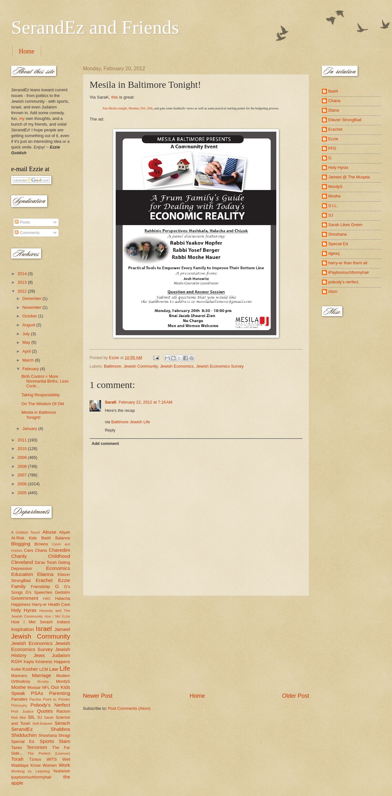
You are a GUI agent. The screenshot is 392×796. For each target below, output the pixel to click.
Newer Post (98, 696)
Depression (21, 568)
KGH (16, 661)
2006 (23, 483)
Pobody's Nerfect (50, 705)
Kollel (16, 669)
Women (50, 765)
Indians (63, 621)
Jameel (62, 629)
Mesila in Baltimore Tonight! (38, 414)
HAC (47, 598)
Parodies (19, 699)
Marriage (41, 675)
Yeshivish (61, 771)
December (32, 298)
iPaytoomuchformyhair (348, 272)
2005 (23, 492)
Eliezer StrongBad (344, 119)
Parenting (59, 693)
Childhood (59, 556)
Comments (27, 232)
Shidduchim (24, 735)
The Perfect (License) (49, 753)
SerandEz (22, 729)
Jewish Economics (177, 366)
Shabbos (60, 729)
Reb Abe (18, 717)
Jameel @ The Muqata (349, 177)
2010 (23, 448)
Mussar (34, 687)
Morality (43, 681)
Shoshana (48, 735)
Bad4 (46, 538)
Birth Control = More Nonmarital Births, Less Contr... (45, 381)
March (28, 360)
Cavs (28, 550)
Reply (110, 430)
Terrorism (37, 747)
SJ (39, 717)
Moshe (18, 687)
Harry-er (39, 604)
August (29, 324)
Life (65, 668)
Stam (64, 741)
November (32, 307)
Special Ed (338, 243)
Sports (47, 741)
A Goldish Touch (25, 532)
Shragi (64, 735)
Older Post (295, 696)
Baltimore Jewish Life (130, 421)
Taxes (16, 747)
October (30, 316)
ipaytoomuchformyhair (31, 777)
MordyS (63, 681)
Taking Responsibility (40, 394)
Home (26, 51)
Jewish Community (141, 366)
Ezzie (64, 580)
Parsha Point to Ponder (49, 699)
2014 (23, 273)
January (30, 428)
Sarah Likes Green (345, 224)
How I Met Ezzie (57, 616)
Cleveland (22, 562)
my (22, 118)
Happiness (21, 604)
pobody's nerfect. (343, 282)
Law (53, 669)
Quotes (45, 711)
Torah (17, 759)
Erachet (44, 580)
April (27, 351)
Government (24, 598)
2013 (23, 282)
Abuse (49, 532)
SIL (31, 717)
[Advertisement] (196, 644)
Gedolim (62, 592)
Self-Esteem (43, 723)
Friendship (40, 586)
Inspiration (22, 629)
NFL (46, 687)
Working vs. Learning (30, 771)
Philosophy (19, 705)
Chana (41, 550)
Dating (64, 562)
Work (64, 765)
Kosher (30, 669)
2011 (23, 440)
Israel (44, 628)
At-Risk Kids (24, 538)
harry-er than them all (347, 262)
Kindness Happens (52, 661)
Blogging (20, 543)
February (31, 368)
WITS (52, 759)
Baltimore (112, 366)
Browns (41, 544)
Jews (39, 655)
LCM (43, 669)
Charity (19, 556)
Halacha (62, 598)
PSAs (37, 693)
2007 (23, 475)
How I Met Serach (32, 621)
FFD (332, 148)
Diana (333, 110)
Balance (62, 538)
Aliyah (64, 532)
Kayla (29, 661)
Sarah (49, 717)
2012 (23, 291)
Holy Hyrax (24, 610)
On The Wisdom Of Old (42, 403)
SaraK (111, 402)
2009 (23, 457)
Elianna (45, 574)
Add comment (105, 443)
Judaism (61, 655)
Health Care (59, 604)
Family (18, 586)
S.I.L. (333, 205)
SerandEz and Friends (95, 27)
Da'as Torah (46, 562)
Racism (63, 711)
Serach (62, 723)
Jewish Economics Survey (220, 366)
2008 (23, 466)
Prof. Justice (22, 711)
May (26, 342)
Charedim (59, 550)
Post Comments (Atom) (129, 708)
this (114, 97)
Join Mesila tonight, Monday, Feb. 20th (127, 108)
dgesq (333, 253)
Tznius (35, 759)
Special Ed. (23, 741)
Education (22, 574)
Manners (19, 675)
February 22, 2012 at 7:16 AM (145, 402)
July (26, 333)
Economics (58, 568)
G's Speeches (38, 592)
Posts (22, 222)
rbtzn (333, 291)
